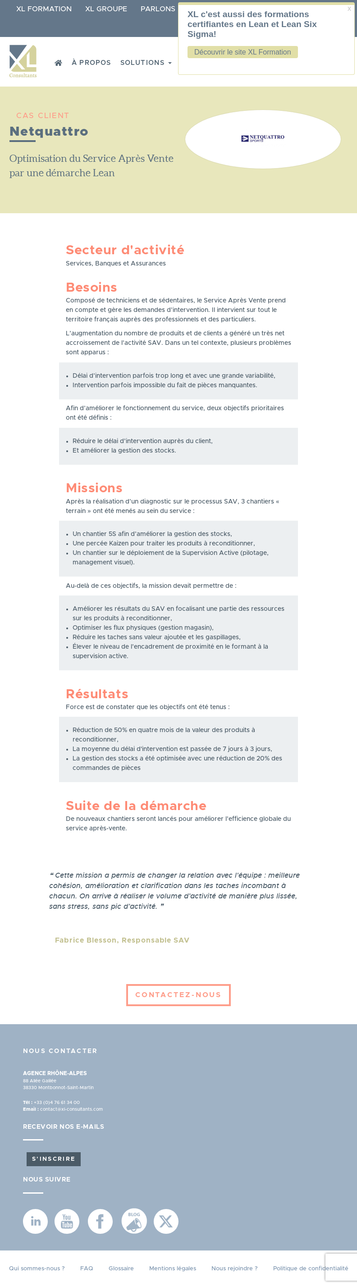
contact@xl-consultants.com (71, 1109)
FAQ (86, 1269)
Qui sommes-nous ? (37, 1269)
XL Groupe (106, 9)
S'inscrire (53, 1159)
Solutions (146, 63)
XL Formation (44, 9)
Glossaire (121, 1269)
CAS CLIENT (43, 115)
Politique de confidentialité (310, 1269)
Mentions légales (172, 1269)
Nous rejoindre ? (234, 1269)
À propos (91, 63)
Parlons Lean (169, 9)
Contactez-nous (178, 994)
